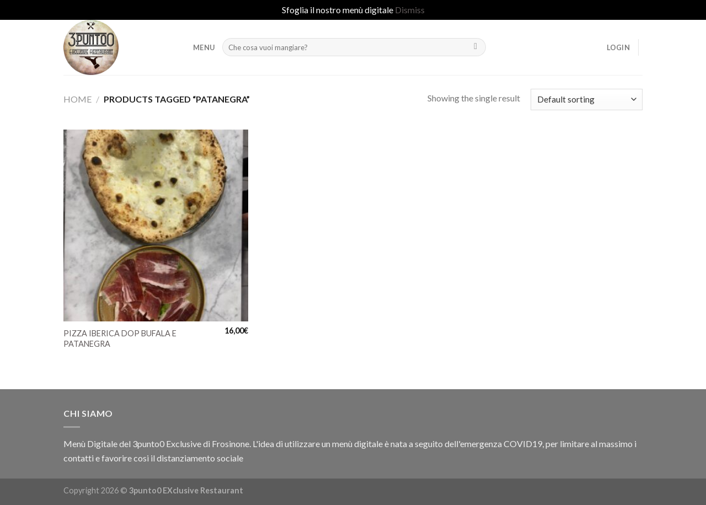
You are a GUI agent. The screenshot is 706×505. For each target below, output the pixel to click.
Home (77, 99)
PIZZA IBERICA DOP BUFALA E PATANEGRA (119, 338)
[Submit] (476, 47)
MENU (204, 47)
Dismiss (410, 9)
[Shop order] (587, 99)
